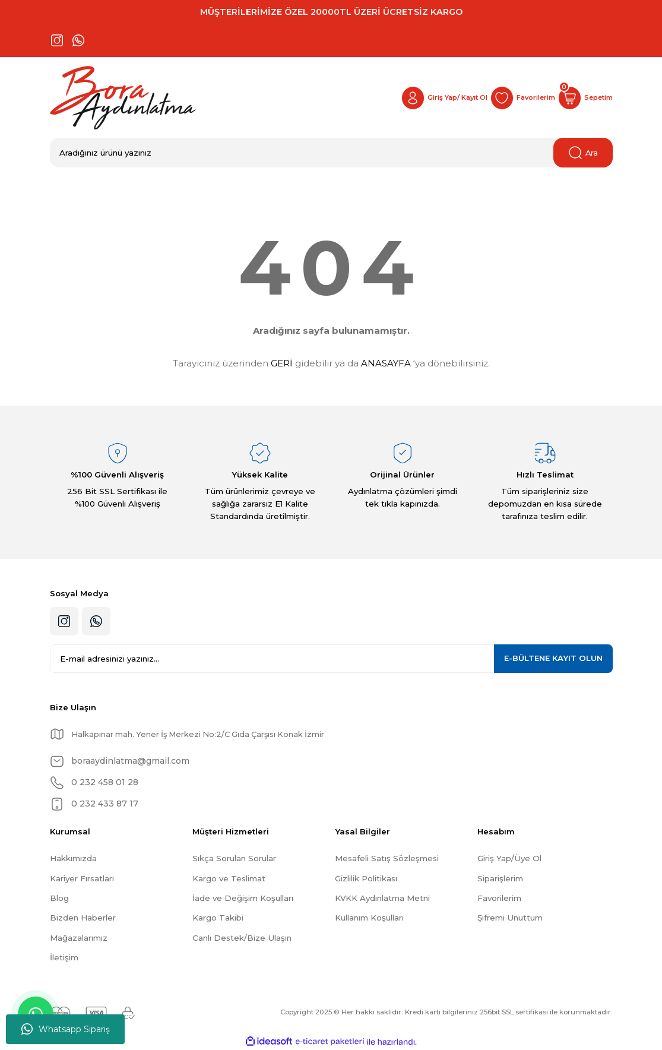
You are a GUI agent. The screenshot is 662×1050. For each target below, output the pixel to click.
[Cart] (585, 98)
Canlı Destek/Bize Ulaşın (242, 938)
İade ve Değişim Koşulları (242, 898)
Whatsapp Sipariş (65, 1029)
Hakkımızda (73, 858)
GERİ (282, 363)
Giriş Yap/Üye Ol (509, 858)
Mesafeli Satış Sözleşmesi (387, 858)
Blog (59, 898)
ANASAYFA (386, 363)
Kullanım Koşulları (369, 917)
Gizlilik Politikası (366, 878)
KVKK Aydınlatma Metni (382, 898)
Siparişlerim (500, 878)
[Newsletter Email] (331, 658)
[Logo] (123, 98)
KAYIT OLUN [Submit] (553, 658)
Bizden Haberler (83, 917)
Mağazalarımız (78, 938)
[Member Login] (439, 98)
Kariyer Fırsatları (82, 878)
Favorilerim (499, 898)
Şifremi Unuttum (510, 917)
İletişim (64, 957)
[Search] (331, 152)
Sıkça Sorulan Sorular (234, 858)
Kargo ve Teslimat (228, 878)
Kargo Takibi (217, 917)
